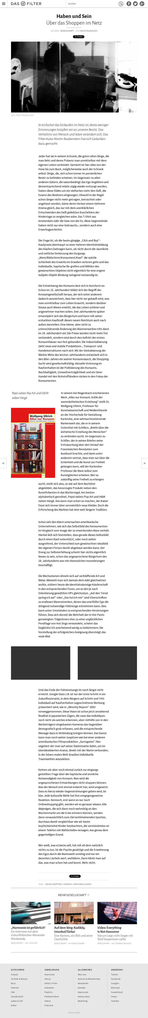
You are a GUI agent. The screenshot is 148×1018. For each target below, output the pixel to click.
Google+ (115, 983)
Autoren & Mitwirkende (89, 979)
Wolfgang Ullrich (82, 884)
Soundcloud (117, 992)
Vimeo (114, 996)
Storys (48, 979)
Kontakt (82, 987)
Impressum (83, 992)
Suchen (121, 3)
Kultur (14, 1005)
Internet (15, 987)
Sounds (14, 974)
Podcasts (49, 1005)
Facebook (116, 979)
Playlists (49, 992)
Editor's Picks (51, 983)
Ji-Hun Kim (33, 943)
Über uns (82, 974)
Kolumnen (49, 987)
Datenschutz (84, 996)
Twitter (114, 974)
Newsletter (83, 983)
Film (13, 992)
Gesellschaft (67, 30)
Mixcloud (115, 987)
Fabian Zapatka (78, 943)
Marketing (83, 1001)
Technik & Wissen (19, 979)
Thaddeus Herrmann (123, 943)
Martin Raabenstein (88, 30)
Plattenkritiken (52, 996)
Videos (48, 1001)
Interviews (50, 974)
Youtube (115, 1001)
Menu (3, 1)
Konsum (67, 884)
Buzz (13, 983)
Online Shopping (53, 884)
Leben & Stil (17, 1001)
